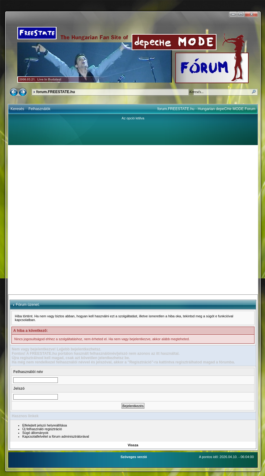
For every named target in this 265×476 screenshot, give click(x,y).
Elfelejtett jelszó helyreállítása (44, 425)
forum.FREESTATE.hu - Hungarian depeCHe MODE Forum (206, 109)
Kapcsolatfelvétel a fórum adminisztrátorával (55, 436)
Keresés (17, 109)
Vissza (133, 445)
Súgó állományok (35, 433)
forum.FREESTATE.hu (55, 92)
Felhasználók (39, 109)
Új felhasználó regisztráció (42, 429)
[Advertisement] (73, 220)
